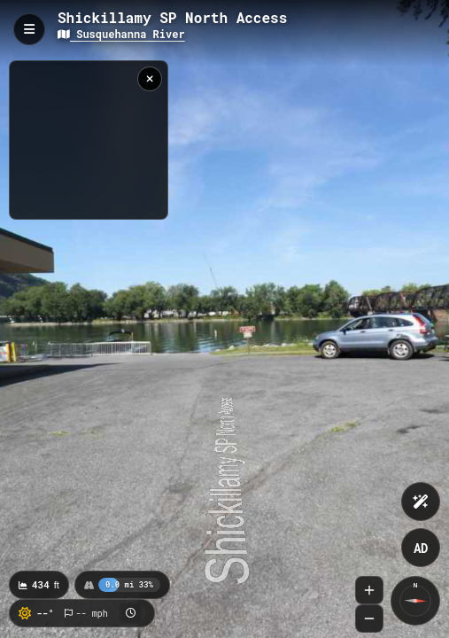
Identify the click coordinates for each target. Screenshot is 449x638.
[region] (88, 140)
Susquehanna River (121, 34)
